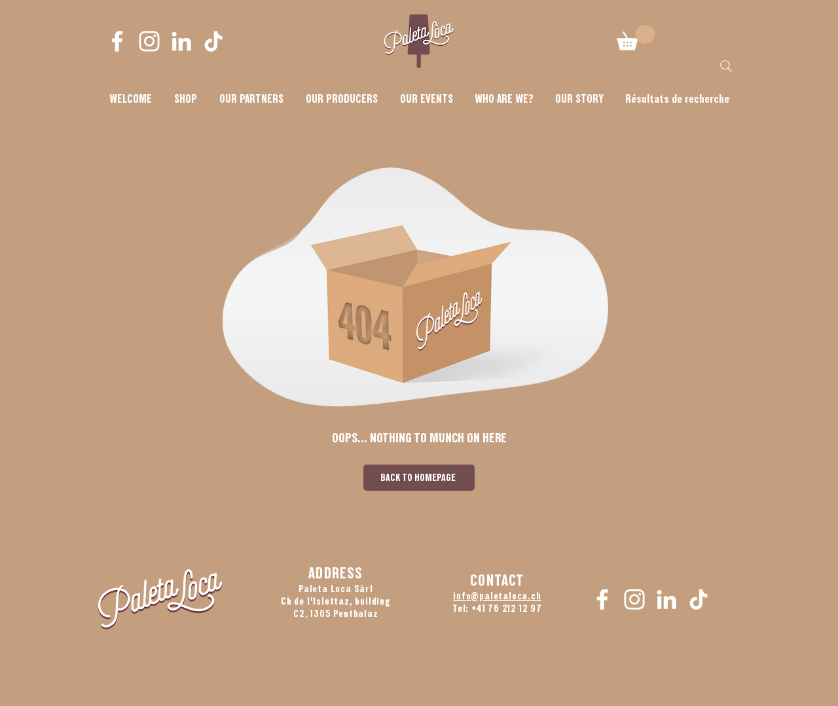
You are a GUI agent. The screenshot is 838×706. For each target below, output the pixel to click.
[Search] (726, 66)
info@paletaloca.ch (497, 596)
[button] (504, 98)
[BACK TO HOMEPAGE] (419, 478)
